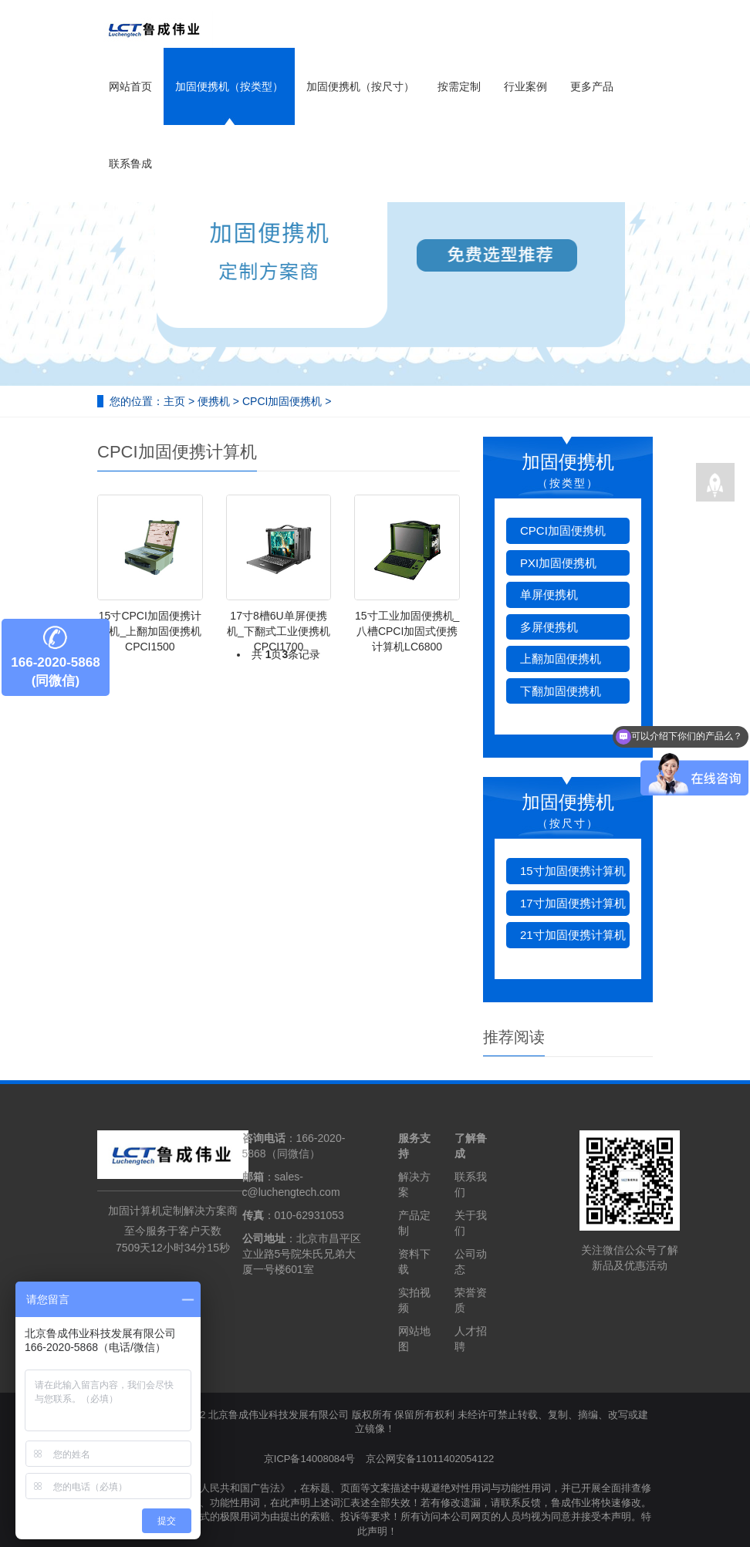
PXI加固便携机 (558, 562)
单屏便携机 (549, 594)
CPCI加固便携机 (282, 401)
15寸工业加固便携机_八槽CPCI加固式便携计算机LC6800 (407, 631)
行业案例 (525, 86)
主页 (174, 401)
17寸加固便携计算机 (573, 903)
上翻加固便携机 (560, 658)
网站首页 (130, 86)
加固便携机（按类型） (229, 86)
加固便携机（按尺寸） (360, 86)
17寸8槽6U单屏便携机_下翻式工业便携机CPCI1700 (278, 631)
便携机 (214, 401)
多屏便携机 (549, 626)
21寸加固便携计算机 (573, 934)
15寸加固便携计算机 (573, 870)
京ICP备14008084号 (310, 1458)
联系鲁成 (130, 163)
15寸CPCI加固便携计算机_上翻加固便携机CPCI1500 (149, 631)
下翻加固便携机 (560, 691)
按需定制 (459, 86)
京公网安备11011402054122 (430, 1458)
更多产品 (591, 86)
